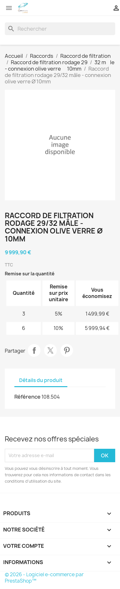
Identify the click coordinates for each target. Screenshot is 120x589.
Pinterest (66, 350)
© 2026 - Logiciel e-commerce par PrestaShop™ (44, 577)
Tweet (50, 350)
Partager (34, 350)
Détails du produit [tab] (41, 380)
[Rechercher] (60, 28)
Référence (27, 397)
